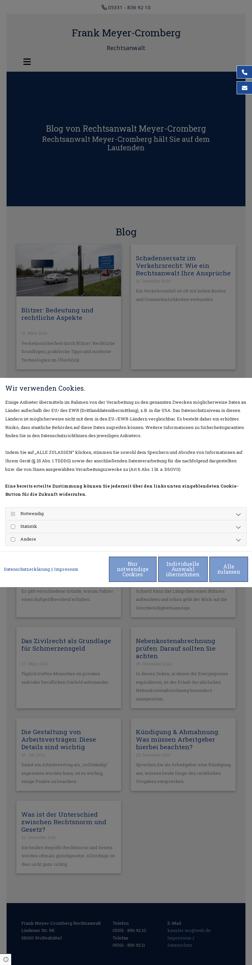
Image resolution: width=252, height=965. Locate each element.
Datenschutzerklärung (27, 556)
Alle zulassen (218, 572)
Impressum (66, 556)
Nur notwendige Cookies (93, 573)
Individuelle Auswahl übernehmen (155, 573)
